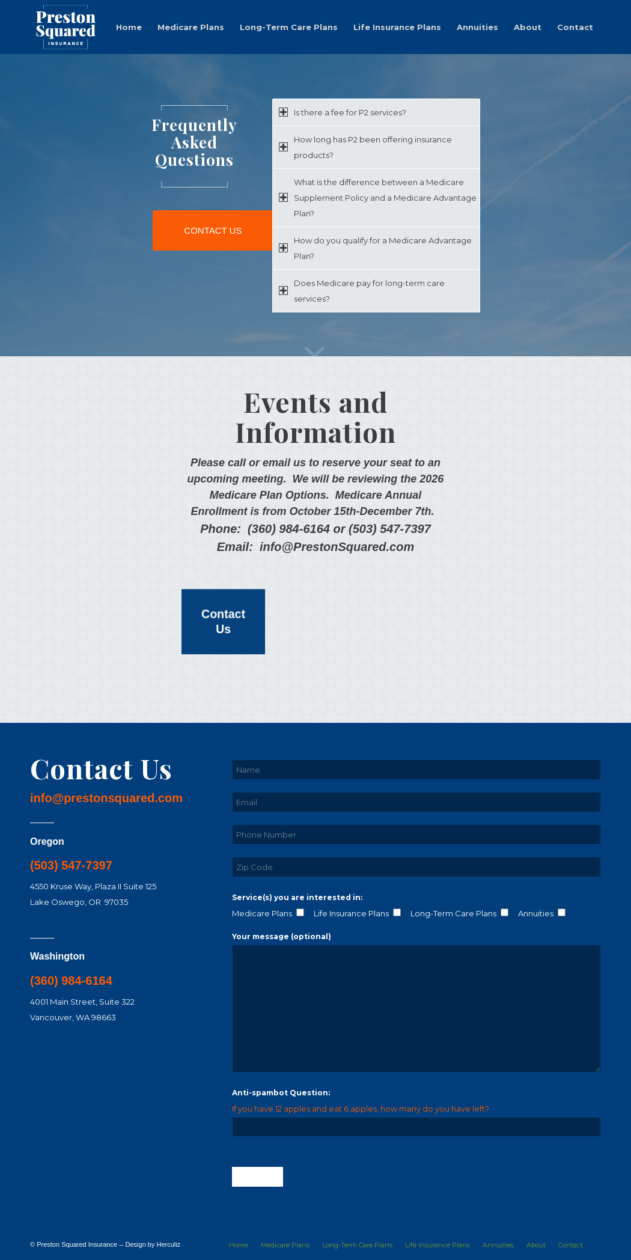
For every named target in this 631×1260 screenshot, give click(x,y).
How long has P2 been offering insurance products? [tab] (365, 147)
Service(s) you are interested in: (297, 897)
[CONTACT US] (213, 230)
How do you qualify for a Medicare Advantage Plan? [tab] (375, 248)
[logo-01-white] (66, 27)
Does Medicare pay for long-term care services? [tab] (362, 290)
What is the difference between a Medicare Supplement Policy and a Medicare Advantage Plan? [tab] (378, 197)
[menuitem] (129, 27)
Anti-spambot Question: (281, 1092)
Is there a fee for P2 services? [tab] (342, 112)
